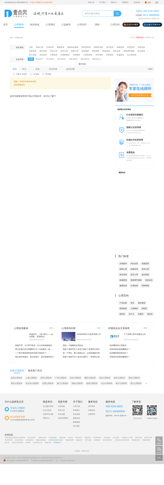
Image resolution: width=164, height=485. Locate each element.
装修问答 (48, 442)
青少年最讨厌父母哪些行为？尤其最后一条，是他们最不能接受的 (34, 349)
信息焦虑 (32, 51)
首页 (11, 37)
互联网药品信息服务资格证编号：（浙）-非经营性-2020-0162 (52, 460)
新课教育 (97, 440)
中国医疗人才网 (127, 437)
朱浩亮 (128, 120)
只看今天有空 (21, 74)
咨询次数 (72, 69)
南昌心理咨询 (77, 383)
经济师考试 (97, 437)
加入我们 (76, 426)
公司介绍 (76, 406)
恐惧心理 (39, 47)
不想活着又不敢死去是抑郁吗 (15, 437)
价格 (39, 69)
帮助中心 (114, 2)
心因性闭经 (87, 55)
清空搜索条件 (19, 85)
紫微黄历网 (69, 440)
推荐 (15, 69)
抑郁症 (144, 308)
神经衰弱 (141, 303)
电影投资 (78, 437)
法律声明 (91, 414)
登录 (156, 2)
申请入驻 (61, 410)
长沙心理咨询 (106, 383)
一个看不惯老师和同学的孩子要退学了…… (32, 353)
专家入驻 (91, 2)
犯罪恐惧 (130, 47)
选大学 (7, 442)
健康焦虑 (60, 47)
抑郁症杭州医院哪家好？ (119, 357)
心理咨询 (43, 458)
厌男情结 (109, 55)
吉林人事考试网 (17, 442)
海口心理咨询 (135, 383)
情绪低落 (123, 308)
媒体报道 (76, 422)
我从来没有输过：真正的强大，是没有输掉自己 (34, 357)
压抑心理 (53, 51)
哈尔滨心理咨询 (32, 383)
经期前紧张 (65, 55)
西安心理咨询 (134, 378)
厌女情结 (99, 55)
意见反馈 (137, 2)
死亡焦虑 (32, 55)
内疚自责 (116, 51)
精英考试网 (148, 437)
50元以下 (39, 59)
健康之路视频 (41, 440)
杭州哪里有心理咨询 (117, 345)
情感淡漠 (106, 51)
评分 (26, 69)
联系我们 (125, 2)
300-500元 (85, 59)
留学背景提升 (107, 440)
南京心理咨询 (119, 378)
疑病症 (122, 314)
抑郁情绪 (95, 51)
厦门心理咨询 (62, 383)
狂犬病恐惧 (131, 55)
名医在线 (62, 437)
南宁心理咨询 (121, 383)
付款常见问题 (48, 414)
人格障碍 (134, 308)
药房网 (28, 442)
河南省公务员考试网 (122, 440)
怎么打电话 (47, 410)
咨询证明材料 (63, 418)
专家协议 (91, 410)
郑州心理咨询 (91, 383)
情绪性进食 (98, 47)
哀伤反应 (43, 55)
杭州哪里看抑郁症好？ (118, 353)
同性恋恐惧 (86, 47)
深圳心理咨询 (45, 378)
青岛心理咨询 (16, 383)
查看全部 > (58, 442)
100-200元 (61, 59)
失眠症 (140, 314)
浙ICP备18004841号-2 (55, 458)
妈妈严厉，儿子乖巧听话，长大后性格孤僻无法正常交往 (34, 345)
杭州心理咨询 (16, 378)
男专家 (48, 74)
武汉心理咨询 (104, 378)
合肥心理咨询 (47, 383)
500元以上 (96, 59)
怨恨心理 (74, 51)
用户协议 (91, 406)
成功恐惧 (109, 47)
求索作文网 (42, 437)
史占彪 (139, 118)
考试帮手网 (8, 440)
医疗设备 (88, 440)
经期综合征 (19, 37)
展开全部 (82, 64)
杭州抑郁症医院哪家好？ (119, 349)
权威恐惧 (120, 55)
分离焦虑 (53, 55)
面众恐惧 (141, 51)
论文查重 (116, 437)
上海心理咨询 (31, 378)
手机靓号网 (53, 437)
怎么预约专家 (48, 406)
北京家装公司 (37, 442)
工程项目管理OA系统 (55, 440)
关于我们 (102, 2)
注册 (149, 2)
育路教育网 (136, 440)
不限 (31, 47)
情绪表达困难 (72, 47)
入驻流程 (61, 406)
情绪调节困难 (128, 51)
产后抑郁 (123, 303)
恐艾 (132, 303)
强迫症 (150, 314)
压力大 (131, 314)
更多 (52, 328)
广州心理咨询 (60, 378)
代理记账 (107, 437)
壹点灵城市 (32, 437)
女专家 (36, 74)
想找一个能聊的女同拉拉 (72, 345)
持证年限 (55, 69)
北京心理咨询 (75, 378)
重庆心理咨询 (90, 378)
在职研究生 (29, 440)
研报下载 (138, 437)
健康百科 (79, 440)
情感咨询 (87, 437)
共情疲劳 (76, 55)
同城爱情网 (146, 440)
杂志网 (70, 437)
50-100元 (50, 59)
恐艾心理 (64, 51)
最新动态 (76, 418)
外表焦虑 (50, 47)
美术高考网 (19, 440)
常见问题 (61, 414)
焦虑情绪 (85, 51)
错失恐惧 (43, 51)
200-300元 (73, 59)
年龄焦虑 (141, 47)
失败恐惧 (120, 47)
